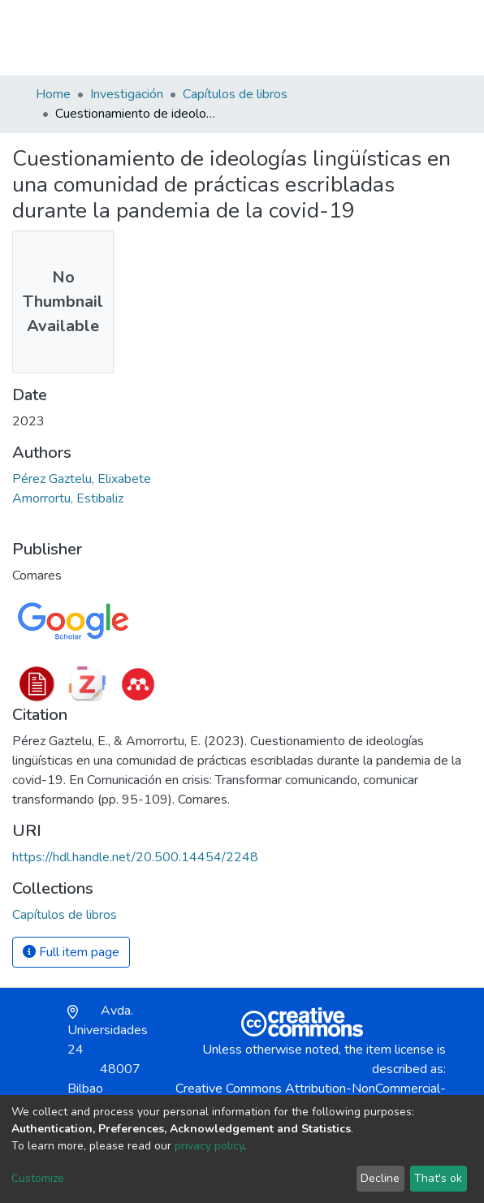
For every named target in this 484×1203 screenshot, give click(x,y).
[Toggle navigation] (438, 37)
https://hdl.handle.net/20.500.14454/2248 (135, 857)
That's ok (438, 1178)
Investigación (126, 94)
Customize (37, 1178)
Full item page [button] (71, 952)
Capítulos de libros (235, 94)
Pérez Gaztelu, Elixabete (81, 479)
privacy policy (209, 1145)
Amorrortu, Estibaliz (67, 498)
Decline (380, 1178)
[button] (354, 37)
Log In (390, 37)
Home (53, 94)
